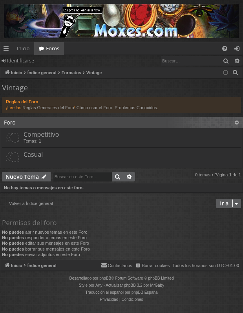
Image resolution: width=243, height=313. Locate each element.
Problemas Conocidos (136, 107)
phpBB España (145, 292)
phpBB (105, 278)
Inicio (23, 48)
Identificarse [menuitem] (239, 50)
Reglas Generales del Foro (48, 107)
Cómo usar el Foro (94, 107)
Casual (33, 154)
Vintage (15, 87)
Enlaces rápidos (7, 50)
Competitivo (41, 134)
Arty (98, 285)
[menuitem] (225, 48)
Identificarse (20, 60)
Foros (52, 48)
